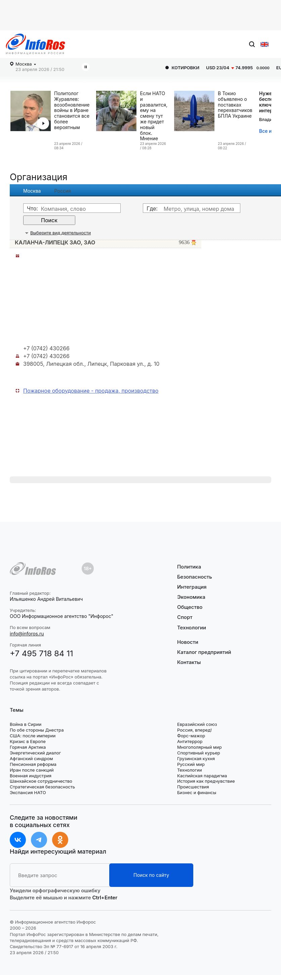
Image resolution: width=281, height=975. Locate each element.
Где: (152, 208)
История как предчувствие (206, 781)
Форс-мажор (191, 735)
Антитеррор (190, 741)
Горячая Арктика (28, 747)
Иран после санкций (32, 770)
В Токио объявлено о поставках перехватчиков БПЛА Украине (235, 105)
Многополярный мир (199, 747)
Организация (39, 177)
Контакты (189, 662)
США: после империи (32, 735)
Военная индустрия (30, 775)
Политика (189, 567)
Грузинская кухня (196, 758)
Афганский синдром (31, 758)
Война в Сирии (25, 724)
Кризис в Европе (28, 741)
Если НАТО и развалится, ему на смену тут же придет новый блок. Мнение (153, 116)
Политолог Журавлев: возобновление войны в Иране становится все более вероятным (71, 110)
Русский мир (191, 764)
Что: (32, 208)
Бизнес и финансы (196, 792)
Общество (190, 607)
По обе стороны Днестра (37, 730)
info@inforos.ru (27, 633)
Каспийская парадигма (202, 775)
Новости (187, 642)
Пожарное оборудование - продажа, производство (90, 390)
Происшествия (193, 786)
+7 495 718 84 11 (41, 653)
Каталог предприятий (204, 652)
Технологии (191, 627)
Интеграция (192, 587)
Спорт (184, 617)
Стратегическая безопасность (42, 786)
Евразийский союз (197, 724)
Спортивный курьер (198, 752)
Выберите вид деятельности (60, 232)
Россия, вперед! (194, 730)
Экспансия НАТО (28, 792)
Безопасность (194, 577)
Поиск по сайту (151, 875)
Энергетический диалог (35, 752)
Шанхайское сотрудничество (41, 781)
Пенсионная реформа (33, 764)
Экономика (191, 597)
